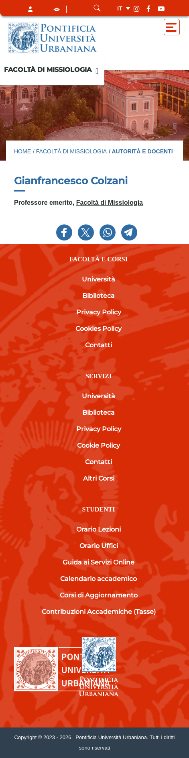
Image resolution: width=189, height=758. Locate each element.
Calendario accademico (98, 579)
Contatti (98, 345)
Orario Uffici (98, 546)
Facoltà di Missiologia (47, 69)
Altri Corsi (98, 478)
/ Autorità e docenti (141, 151)
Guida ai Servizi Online (98, 562)
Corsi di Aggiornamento (99, 595)
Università (98, 279)
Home (22, 151)
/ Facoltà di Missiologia (70, 151)
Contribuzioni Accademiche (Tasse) (99, 611)
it (119, 8)
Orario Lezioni (98, 529)
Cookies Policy (98, 328)
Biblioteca (98, 296)
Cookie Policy (98, 445)
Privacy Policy (98, 312)
